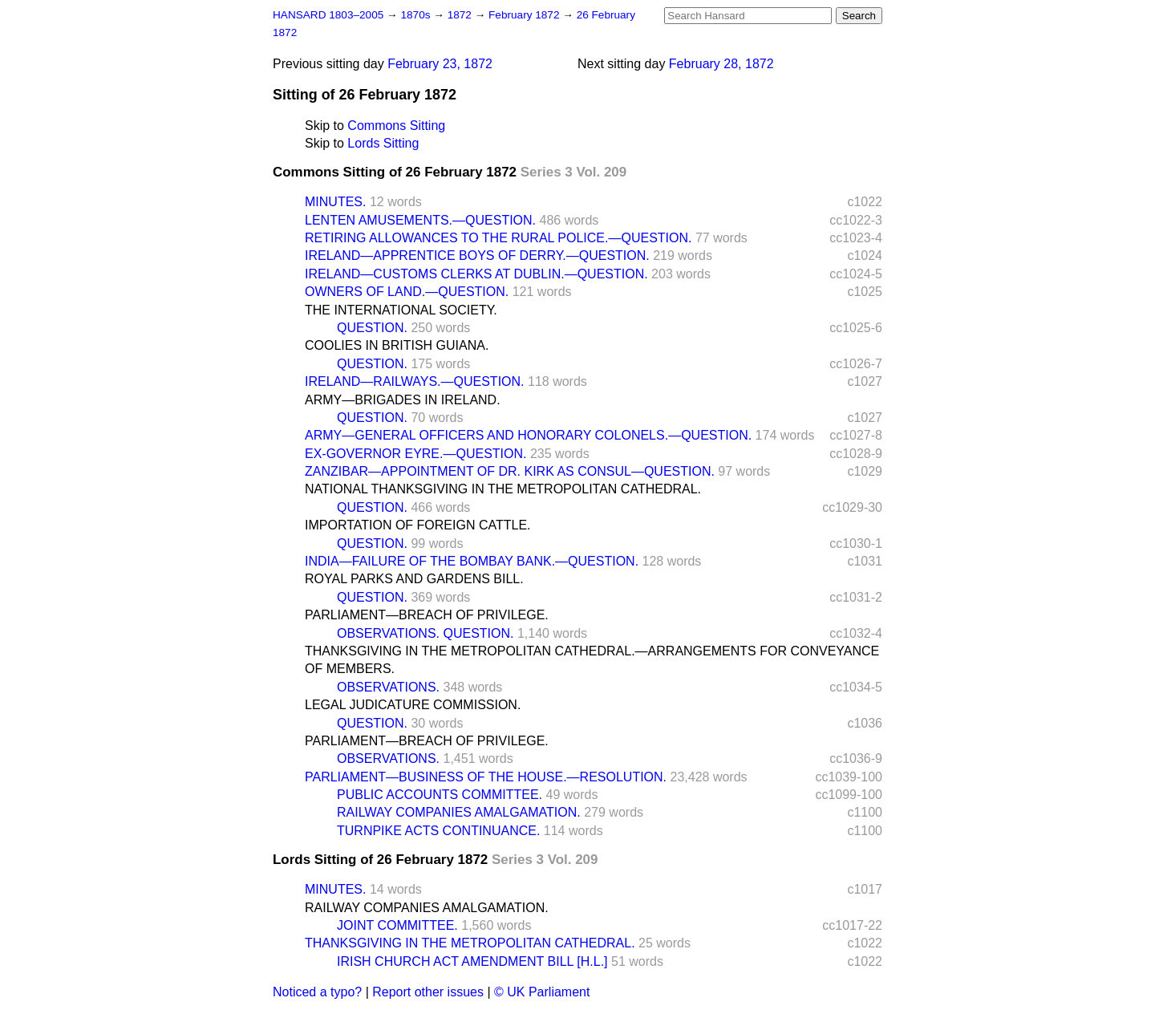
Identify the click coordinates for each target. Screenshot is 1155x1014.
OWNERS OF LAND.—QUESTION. (407, 291)
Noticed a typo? (317, 992)
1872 (461, 15)
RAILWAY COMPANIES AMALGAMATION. (459, 812)
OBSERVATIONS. (388, 687)
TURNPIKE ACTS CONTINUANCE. (438, 831)
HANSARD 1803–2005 (328, 15)
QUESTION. (372, 328)
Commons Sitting (396, 125)
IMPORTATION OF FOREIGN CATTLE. (418, 525)
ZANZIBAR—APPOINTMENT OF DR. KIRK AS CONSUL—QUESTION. (510, 471)
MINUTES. (335, 202)
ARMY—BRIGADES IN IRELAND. (402, 400)
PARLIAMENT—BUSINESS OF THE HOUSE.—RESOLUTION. (486, 777)
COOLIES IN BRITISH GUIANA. (396, 345)
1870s (416, 15)
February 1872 (525, 15)
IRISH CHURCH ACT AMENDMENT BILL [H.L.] (472, 961)
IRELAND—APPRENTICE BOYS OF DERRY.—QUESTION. (477, 255)
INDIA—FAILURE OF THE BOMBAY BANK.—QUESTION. (471, 561)
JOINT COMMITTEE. (397, 925)
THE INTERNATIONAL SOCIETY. (401, 310)
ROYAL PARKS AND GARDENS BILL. (414, 579)
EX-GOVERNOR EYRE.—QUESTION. (415, 453)
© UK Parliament (542, 992)
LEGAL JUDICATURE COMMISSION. (413, 705)
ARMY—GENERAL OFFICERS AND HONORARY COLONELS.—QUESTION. (528, 435)
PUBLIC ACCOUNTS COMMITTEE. (439, 794)
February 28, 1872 (721, 64)
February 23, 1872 (439, 64)
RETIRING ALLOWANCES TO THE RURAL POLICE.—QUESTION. (498, 238)
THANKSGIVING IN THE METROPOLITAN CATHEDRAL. (470, 943)
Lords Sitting (383, 143)
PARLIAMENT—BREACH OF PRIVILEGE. (427, 615)
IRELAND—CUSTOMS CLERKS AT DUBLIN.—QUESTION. (476, 274)
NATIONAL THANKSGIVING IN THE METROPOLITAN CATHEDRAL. (503, 489)
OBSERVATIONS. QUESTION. (425, 633)
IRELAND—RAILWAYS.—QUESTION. (415, 381)
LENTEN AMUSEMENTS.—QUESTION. (420, 220)
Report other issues (428, 992)
